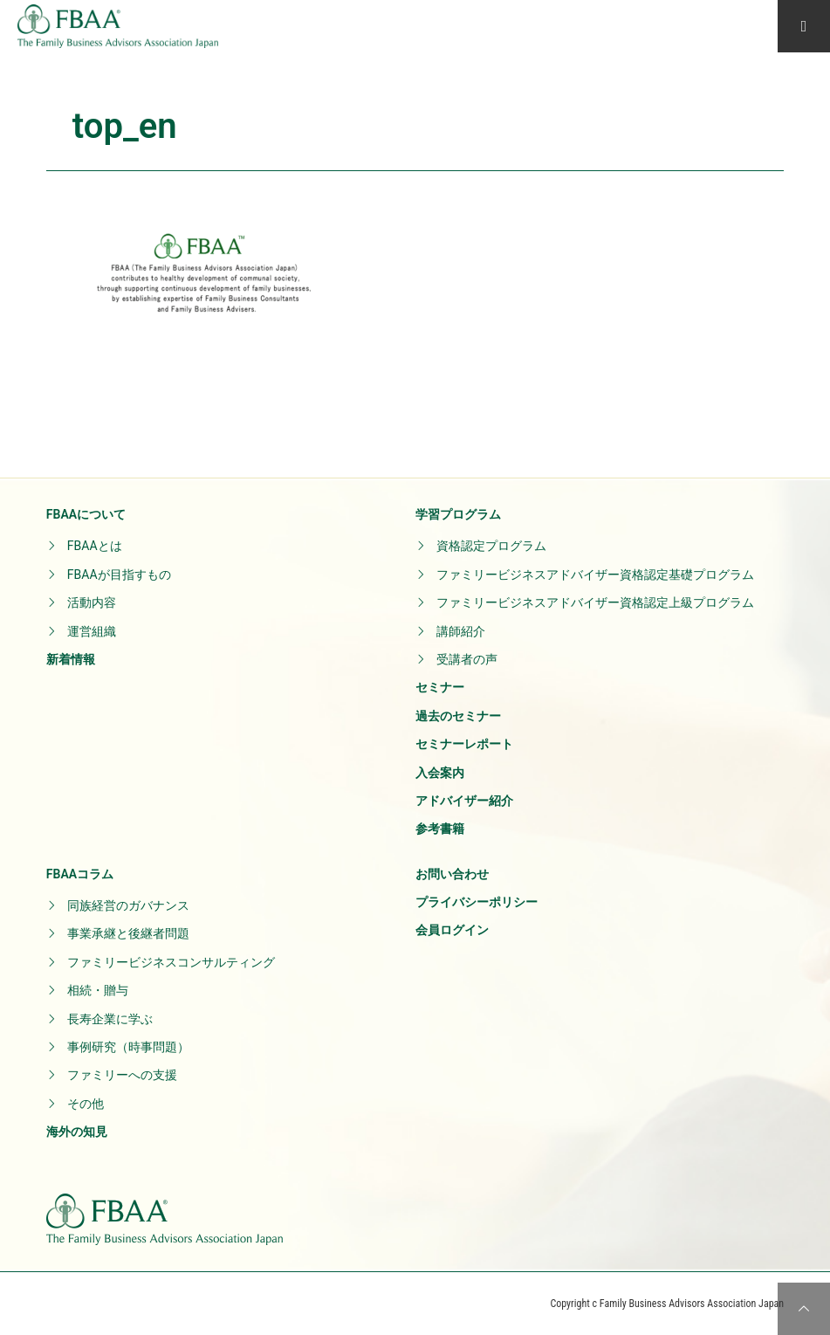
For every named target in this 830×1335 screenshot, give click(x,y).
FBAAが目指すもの (119, 574)
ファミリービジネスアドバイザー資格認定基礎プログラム (595, 574)
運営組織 (91, 631)
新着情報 (70, 659)
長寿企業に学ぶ (110, 1019)
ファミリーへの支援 (122, 1075)
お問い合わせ (452, 874)
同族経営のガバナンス (128, 905)
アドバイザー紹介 (464, 801)
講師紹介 (460, 631)
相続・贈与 (97, 990)
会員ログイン (452, 930)
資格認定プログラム (491, 546)
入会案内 (439, 773)
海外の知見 (76, 1132)
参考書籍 (439, 829)
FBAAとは (94, 546)
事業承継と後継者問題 (128, 933)
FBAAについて (86, 514)
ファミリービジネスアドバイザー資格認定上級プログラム (595, 602)
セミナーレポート (464, 744)
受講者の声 (466, 659)
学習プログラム (458, 514)
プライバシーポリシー (476, 902)
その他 (85, 1104)
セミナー (439, 687)
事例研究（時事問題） (128, 1047)
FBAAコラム (79, 874)
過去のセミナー (458, 716)
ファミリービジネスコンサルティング (171, 962)
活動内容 (91, 602)
